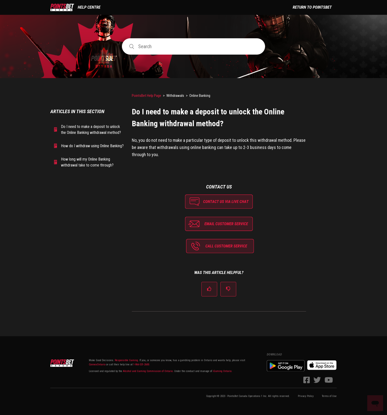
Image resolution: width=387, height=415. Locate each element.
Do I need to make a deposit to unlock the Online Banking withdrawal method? (91, 129)
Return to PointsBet (312, 7)
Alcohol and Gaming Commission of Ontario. (148, 371)
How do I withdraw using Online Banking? (92, 146)
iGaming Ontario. (222, 371)
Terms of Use (329, 396)
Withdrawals (175, 95)
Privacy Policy (306, 396)
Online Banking (199, 95)
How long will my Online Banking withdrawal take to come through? (87, 162)
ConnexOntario (97, 364)
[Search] (193, 46)
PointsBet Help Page (146, 95)
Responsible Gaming (126, 360)
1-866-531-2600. (141, 364)
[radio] (209, 289)
